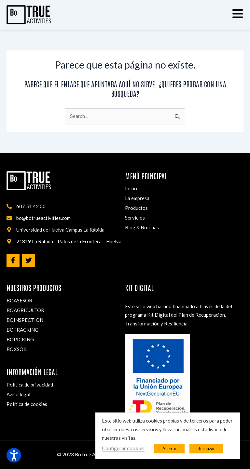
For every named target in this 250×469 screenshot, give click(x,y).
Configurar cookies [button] (123, 448)
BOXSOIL (17, 349)
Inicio (131, 188)
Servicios (135, 218)
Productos (136, 208)
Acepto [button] (169, 448)
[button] (237, 13)
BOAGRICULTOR (25, 310)
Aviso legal (18, 394)
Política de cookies (27, 404)
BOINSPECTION (25, 320)
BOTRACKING (22, 330)
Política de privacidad (30, 384)
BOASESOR (19, 300)
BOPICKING (20, 339)
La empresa (137, 198)
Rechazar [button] (206, 448)
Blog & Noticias (142, 227)
